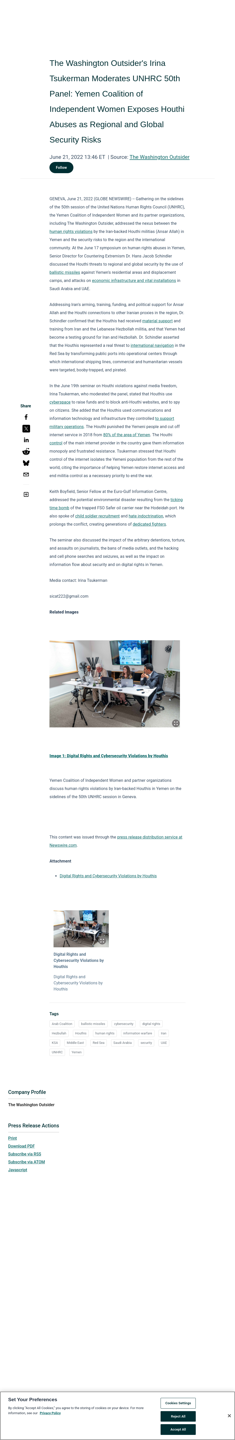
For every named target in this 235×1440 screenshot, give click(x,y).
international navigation (152, 345)
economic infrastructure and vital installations (134, 280)
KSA (55, 1043)
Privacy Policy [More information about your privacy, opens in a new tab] (50, 1414)
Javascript (17, 1169)
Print (12, 1138)
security (146, 1043)
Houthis (80, 1033)
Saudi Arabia (122, 1043)
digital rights (151, 1024)
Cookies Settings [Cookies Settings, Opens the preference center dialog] (178, 1404)
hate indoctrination (146, 516)
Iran (163, 1033)
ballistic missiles (64, 272)
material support (157, 320)
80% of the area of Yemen (126, 434)
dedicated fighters (149, 524)
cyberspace (60, 402)
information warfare (137, 1033)
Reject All (178, 1417)
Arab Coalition (62, 1024)
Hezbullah (59, 1033)
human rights (104, 1033)
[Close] (229, 1416)
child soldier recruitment (97, 516)
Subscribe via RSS (24, 1154)
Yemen (77, 1052)
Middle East (75, 1043)
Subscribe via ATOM (26, 1162)
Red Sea (99, 1043)
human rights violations (71, 231)
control (55, 443)
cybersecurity (123, 1024)
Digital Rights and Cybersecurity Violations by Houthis (108, 876)
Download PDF (21, 1146)
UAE (164, 1043)
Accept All (178, 1430)
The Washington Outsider (159, 157)
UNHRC (57, 1052)
